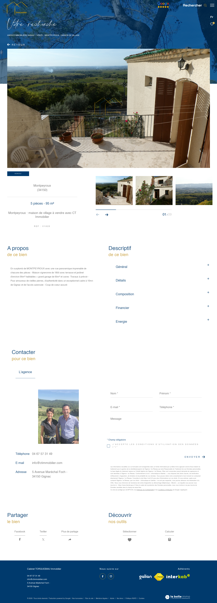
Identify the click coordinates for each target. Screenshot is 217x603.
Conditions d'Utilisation (165, 490)
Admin (112, 598)
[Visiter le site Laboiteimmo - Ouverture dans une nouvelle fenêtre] (177, 597)
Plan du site (89, 598)
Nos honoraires (77, 598)
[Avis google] (161, 8)
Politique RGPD (131, 598)
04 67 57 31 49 (42, 454)
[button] (107, 214)
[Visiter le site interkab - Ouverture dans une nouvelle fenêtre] (178, 576)
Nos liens (120, 598)
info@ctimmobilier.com (47, 463)
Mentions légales (102, 598)
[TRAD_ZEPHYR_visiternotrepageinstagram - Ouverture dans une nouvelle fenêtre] (111, 576)
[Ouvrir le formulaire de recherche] (193, 5)
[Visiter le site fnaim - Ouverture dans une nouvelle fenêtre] (159, 577)
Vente (40, 35)
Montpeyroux (52, 35)
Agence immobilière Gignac (21, 35)
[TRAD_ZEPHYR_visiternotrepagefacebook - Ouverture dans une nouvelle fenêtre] (103, 576)
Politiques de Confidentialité (145, 490)
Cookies (141, 598)
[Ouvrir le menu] (212, 5)
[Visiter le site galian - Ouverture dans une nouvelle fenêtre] (145, 576)
